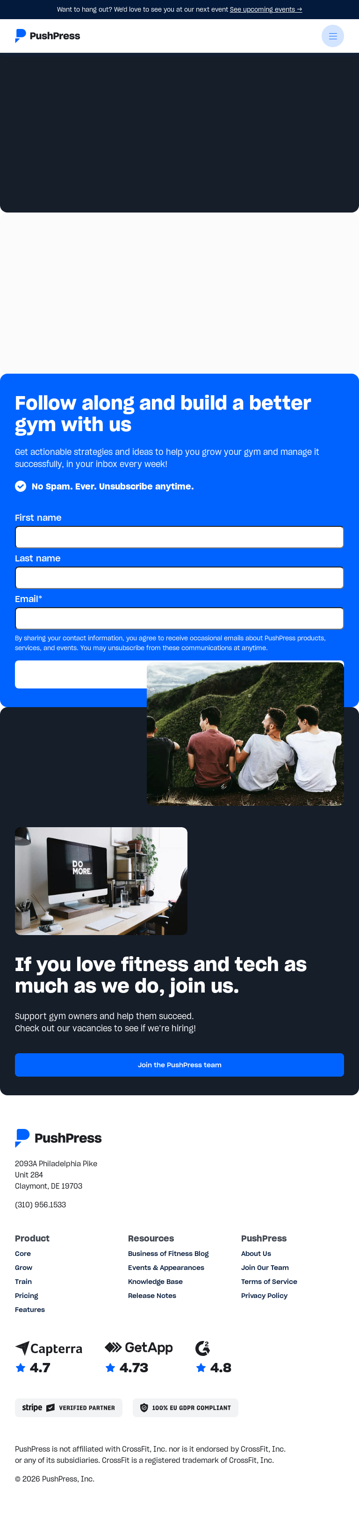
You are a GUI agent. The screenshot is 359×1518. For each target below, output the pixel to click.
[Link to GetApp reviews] (139, 1358)
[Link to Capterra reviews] (48, 1358)
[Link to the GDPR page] (185, 1407)
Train (23, 1281)
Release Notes (152, 1295)
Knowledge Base (155, 1281)
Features (30, 1309)
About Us (256, 1253)
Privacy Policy (264, 1295)
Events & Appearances (166, 1267)
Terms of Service (269, 1281)
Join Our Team (265, 1267)
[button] (333, 36)
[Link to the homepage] (47, 36)
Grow (23, 1267)
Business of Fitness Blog (168, 1253)
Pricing (26, 1295)
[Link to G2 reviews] (213, 1358)
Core (23, 1253)
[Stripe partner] (68, 1407)
